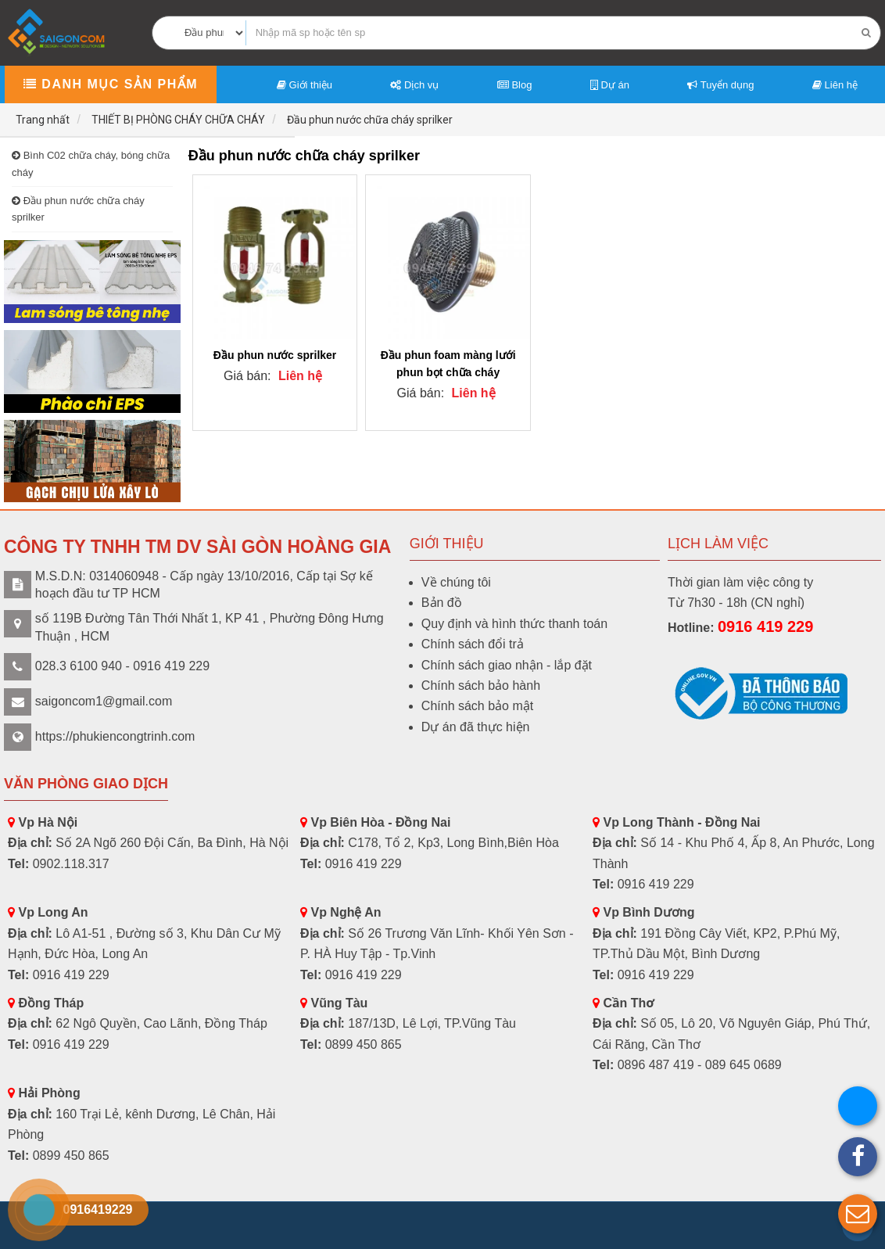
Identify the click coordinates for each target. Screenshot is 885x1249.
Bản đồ (441, 602)
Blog (514, 85)
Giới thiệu (304, 85)
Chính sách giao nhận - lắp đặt (506, 665)
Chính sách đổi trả (472, 644)
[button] (857, 1213)
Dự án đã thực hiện (475, 727)
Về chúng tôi (456, 582)
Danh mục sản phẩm (110, 84)
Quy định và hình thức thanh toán (514, 623)
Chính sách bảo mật (477, 705)
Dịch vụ (414, 85)
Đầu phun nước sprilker (274, 355)
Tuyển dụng (720, 85)
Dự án (609, 85)
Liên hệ (835, 85)
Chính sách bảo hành (480, 685)
